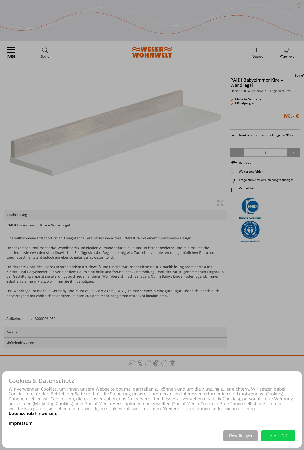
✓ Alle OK (278, 435)
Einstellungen (240, 435)
